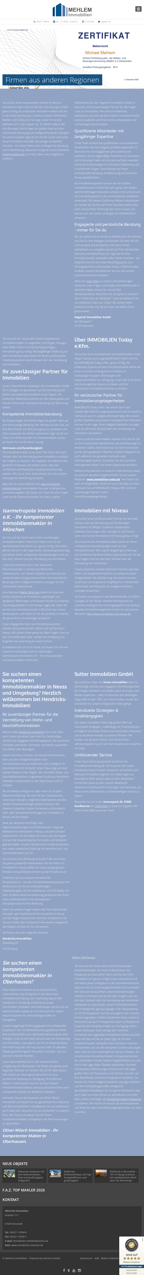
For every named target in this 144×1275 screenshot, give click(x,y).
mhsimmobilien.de (13, 154)
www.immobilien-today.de (103, 479)
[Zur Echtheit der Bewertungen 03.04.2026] (131, 1271)
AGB (96, 1258)
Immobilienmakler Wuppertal (124, 1099)
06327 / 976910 (42, 21)
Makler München (30, 592)
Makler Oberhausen (83, 957)
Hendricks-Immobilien (31, 732)
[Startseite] (72, 9)
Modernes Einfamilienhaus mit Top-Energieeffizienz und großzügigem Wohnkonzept (78, 1177)
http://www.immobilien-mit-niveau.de (109, 614)
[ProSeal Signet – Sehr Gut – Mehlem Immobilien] (131, 1251)
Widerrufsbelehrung (112, 1258)
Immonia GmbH (51, 1258)
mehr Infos (92, 281)
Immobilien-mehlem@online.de (30, 1240)
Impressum (86, 1258)
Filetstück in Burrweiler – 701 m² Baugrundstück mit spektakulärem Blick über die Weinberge (123, 1176)
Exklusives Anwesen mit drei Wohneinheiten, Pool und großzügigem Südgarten (31, 1176)
